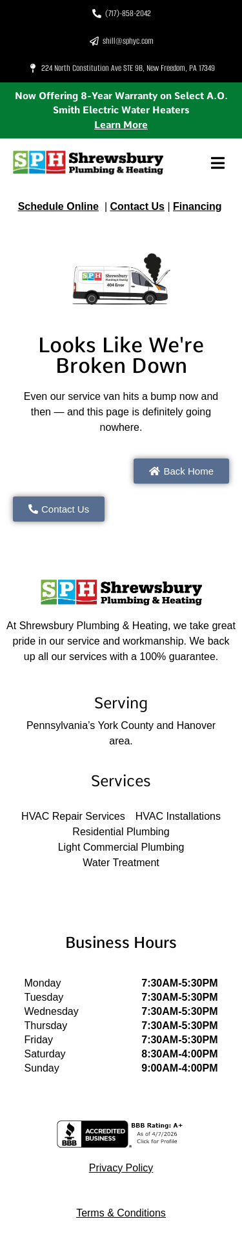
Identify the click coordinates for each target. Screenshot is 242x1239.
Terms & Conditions (121, 1212)
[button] (218, 162)
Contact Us (137, 206)
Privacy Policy (121, 1167)
